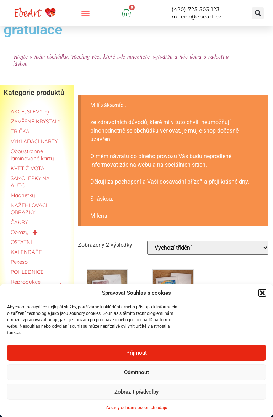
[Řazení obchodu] (207, 248)
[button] (262, 292)
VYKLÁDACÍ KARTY (34, 141)
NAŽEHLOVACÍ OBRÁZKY (29, 209)
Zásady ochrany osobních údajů (136, 407)
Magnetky (23, 195)
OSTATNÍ (21, 242)
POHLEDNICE (27, 271)
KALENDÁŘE (26, 252)
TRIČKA (20, 131)
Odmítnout (136, 372)
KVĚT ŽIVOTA (27, 168)
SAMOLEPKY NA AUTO (30, 182)
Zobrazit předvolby (136, 392)
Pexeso (19, 261)
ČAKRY (19, 222)
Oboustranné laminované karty (32, 155)
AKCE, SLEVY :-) (30, 111)
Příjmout (136, 353)
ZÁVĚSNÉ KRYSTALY (35, 121)
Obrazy (24, 232)
